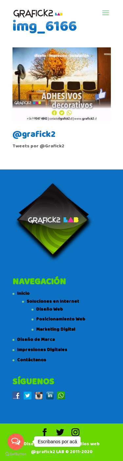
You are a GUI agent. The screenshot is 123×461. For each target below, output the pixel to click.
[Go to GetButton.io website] (15, 454)
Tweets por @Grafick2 (38, 146)
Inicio (23, 293)
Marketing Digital (55, 329)
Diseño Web (49, 309)
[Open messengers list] (16, 441)
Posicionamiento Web (60, 319)
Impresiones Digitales (42, 349)
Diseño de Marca (36, 339)
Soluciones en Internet (53, 301)
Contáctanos (31, 360)
